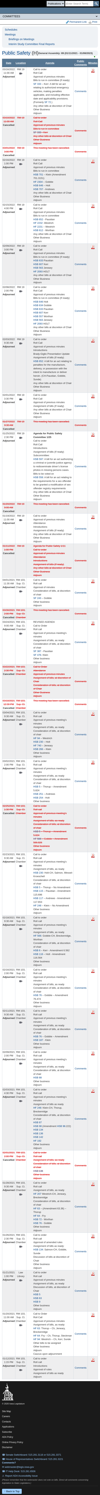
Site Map (6, 1411)
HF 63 (36, 1208)
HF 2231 (38, 226)
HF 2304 (38, 181)
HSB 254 (38, 797)
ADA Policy (7, 1437)
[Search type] (55, 3)
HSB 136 (38, 1133)
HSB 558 (38, 477)
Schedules (11, 29)
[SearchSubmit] (96, 3)
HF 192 (37, 1140)
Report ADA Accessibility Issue (21, 1475)
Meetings (10, 34)
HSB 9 (36, 1301)
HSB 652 (38, 219)
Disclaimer (7, 1447)
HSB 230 (38, 741)
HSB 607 (38, 264)
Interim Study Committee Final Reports (32, 44)
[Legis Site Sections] (50, 16)
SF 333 (37, 84)
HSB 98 (37, 1126)
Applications (8, 1426)
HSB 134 (38, 1129)
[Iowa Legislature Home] (50, 11)
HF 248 (37, 905)
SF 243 (37, 598)
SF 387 (37, 651)
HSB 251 (38, 794)
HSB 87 (37, 1122)
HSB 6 (36, 950)
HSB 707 (38, 189)
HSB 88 (37, 1077)
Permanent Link (76, 22)
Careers (6, 1416)
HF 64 (36, 1215)
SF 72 (47, 102)
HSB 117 (38, 898)
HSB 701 (38, 174)
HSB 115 (38, 890)
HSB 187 (38, 1040)
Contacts (6, 1421)
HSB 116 (38, 954)
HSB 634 (38, 305)
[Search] (79, 3)
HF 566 (37, 838)
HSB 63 (37, 1298)
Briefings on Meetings (21, 39)
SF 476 (37, 655)
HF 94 (36, 738)
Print (93, 22)
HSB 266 (38, 749)
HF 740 (37, 745)
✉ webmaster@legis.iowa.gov (18, 1467)
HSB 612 (38, 230)
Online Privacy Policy (12, 1442)
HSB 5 (36, 786)
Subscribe (7, 1432)
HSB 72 (37, 1219)
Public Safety (16, 53)
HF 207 (37, 1193)
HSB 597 (38, 459)
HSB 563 (38, 267)
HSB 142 (38, 1137)
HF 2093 (38, 271)
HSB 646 (38, 185)
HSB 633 (38, 260)
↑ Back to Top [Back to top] (11, 1491)
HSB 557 (38, 316)
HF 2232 (38, 223)
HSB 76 (37, 995)
